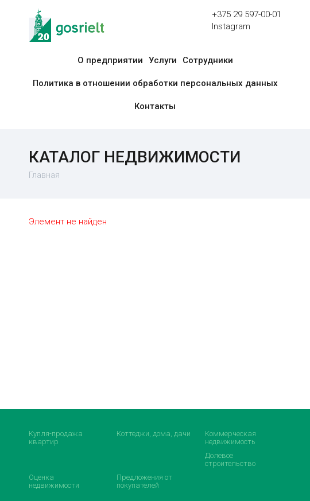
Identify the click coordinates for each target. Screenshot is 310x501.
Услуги (163, 60)
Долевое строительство (230, 459)
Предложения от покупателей (144, 481)
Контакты (155, 106)
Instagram (231, 26)
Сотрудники (208, 60)
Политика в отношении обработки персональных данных (155, 83)
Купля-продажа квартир (56, 437)
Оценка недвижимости (54, 481)
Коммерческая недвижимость (230, 437)
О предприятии (110, 60)
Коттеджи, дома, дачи (154, 433)
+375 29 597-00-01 (246, 14)
